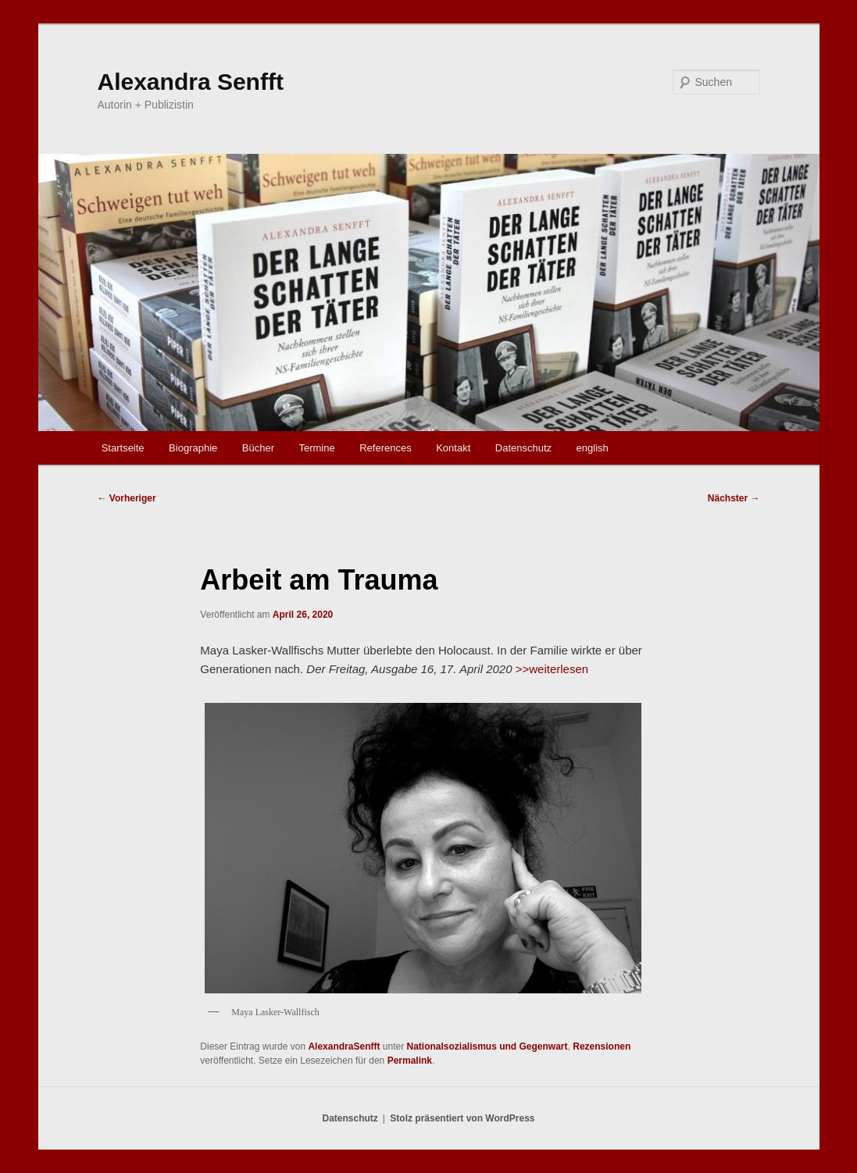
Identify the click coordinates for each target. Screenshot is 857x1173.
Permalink (409, 1060)
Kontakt (453, 448)
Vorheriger (127, 498)
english (593, 448)
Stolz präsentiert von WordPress (462, 1118)
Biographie (193, 448)
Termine (316, 448)
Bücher (258, 448)
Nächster (734, 498)
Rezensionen (601, 1046)
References (385, 448)
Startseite (123, 448)
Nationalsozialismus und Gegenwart (487, 1046)
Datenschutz (523, 448)
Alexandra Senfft (191, 81)
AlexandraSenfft (344, 1046)
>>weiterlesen (552, 669)
